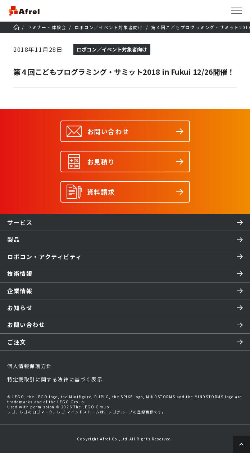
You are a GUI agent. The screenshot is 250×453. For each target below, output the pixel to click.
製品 (13, 239)
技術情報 (19, 273)
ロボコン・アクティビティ (44, 256)
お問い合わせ (26, 324)
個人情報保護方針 (29, 366)
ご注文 (16, 342)
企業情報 (19, 290)
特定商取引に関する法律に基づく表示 (55, 379)
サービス (19, 222)
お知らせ (19, 307)
